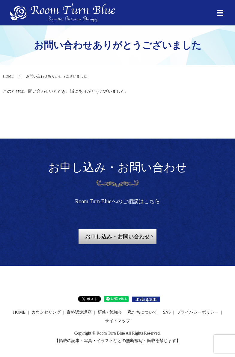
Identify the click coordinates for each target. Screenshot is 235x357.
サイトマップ (117, 321)
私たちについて (142, 312)
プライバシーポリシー (198, 312)
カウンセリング (46, 312)
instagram (146, 299)
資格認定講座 (79, 312)
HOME (8, 76)
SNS (167, 312)
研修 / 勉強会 (110, 312)
